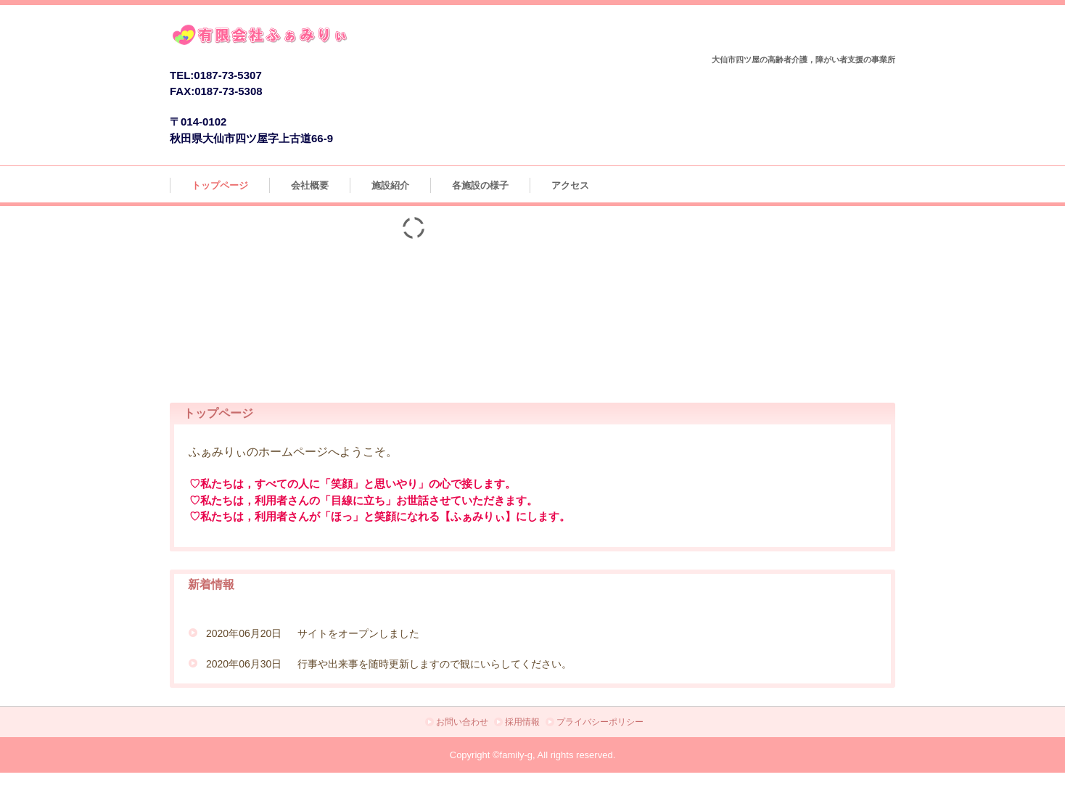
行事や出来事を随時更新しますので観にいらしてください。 (434, 664)
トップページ (220, 185)
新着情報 (211, 584)
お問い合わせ (462, 722)
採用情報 (522, 722)
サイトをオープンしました (358, 633)
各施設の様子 (480, 185)
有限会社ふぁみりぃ (306, 38)
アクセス (570, 185)
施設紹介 (390, 185)
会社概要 (310, 185)
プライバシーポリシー (599, 722)
